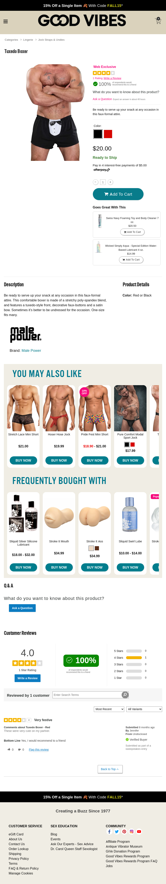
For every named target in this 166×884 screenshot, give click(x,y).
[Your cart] (158, 21)
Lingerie (28, 39)
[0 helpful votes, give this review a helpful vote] (9, 750)
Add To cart (118, 194)
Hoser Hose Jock (59, 434)
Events (56, 839)
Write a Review (112, 78)
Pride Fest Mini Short (94, 434)
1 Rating (98, 78)
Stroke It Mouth (59, 541)
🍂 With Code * (83, 5)
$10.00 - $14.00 (130, 553)
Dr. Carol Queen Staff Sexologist (74, 849)
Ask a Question (102, 99)
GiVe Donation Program (123, 851)
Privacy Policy (19, 859)
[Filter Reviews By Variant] (144, 709)
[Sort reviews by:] (109, 709)
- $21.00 (94, 446)
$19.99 (59, 446)
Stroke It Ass (94, 541)
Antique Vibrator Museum (124, 846)
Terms (13, 863)
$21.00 (23, 446)
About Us (15, 839)
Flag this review (38, 749)
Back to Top (110, 769)
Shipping (15, 854)
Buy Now (23, 460)
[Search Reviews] (90, 694)
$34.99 (59, 553)
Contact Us (17, 844)
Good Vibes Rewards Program (128, 856)
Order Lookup (19, 849)
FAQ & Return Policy (24, 868)
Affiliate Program (118, 841)
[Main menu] (5, 21)
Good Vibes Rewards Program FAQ (131, 861)
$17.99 (130, 451)
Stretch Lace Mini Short (23, 434)
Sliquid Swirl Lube (130, 541)
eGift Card (16, 834)
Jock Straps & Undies (51, 39)
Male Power (31, 350)
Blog (54, 834)
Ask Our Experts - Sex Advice (72, 844)
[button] (98, 134)
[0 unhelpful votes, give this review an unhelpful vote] (20, 750)
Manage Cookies (21, 873)
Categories (11, 39)
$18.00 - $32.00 (23, 555)
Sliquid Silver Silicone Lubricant (23, 543)
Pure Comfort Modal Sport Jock (130, 436)
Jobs (109, 866)
